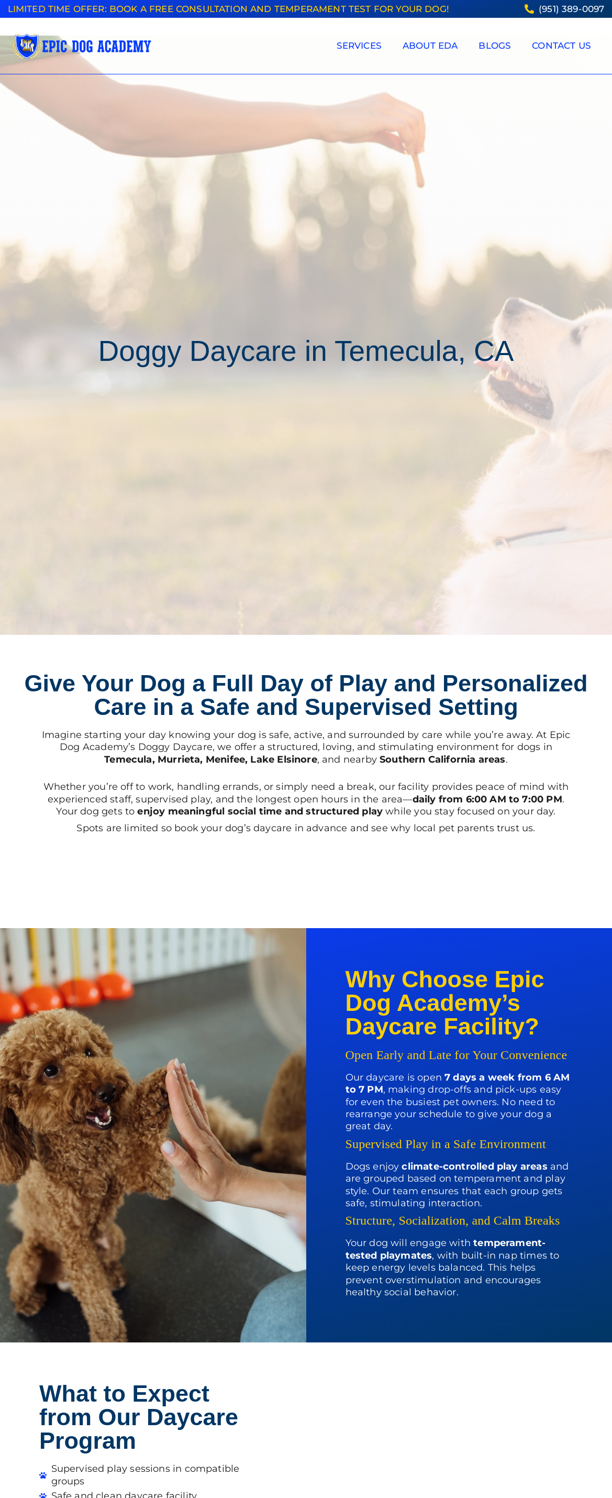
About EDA (430, 45)
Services (359, 45)
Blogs (495, 45)
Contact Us (561, 45)
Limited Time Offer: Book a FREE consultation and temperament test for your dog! (228, 9)
